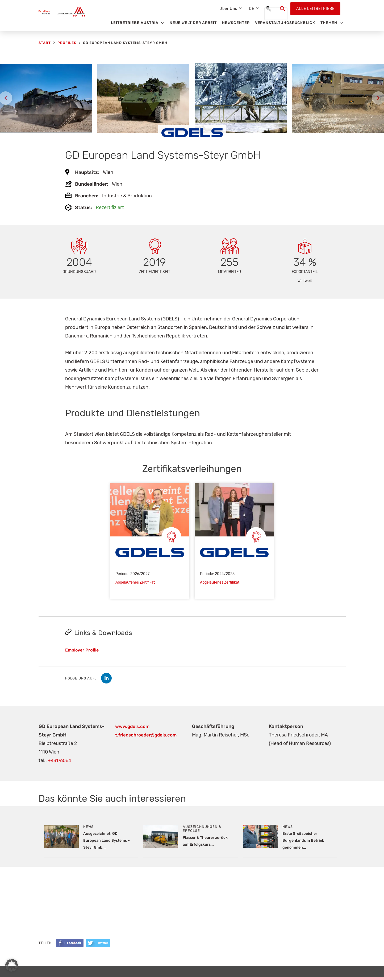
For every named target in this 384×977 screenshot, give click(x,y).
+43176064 (60, 761)
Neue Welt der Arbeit (193, 23)
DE (251, 8)
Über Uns (228, 8)
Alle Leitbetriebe (315, 8)
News (88, 827)
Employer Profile (82, 650)
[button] (283, 9)
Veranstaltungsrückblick (285, 23)
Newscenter (235, 23)
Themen (328, 23)
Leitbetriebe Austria (134, 23)
